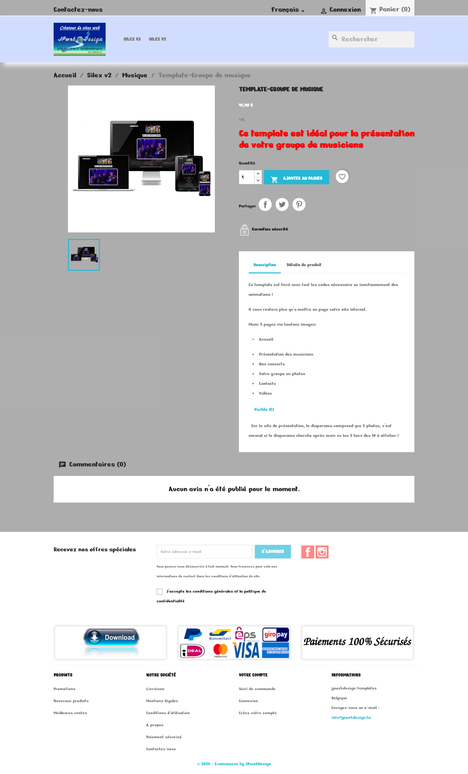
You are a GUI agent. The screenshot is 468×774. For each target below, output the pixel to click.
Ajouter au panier (296, 179)
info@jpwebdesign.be (351, 717)
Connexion (248, 700)
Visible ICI (264, 409)
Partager (265, 204)
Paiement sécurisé (164, 737)
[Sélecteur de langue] (289, 10)
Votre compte (253, 675)
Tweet (282, 204)
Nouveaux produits (71, 700)
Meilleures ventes (70, 712)
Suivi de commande (257, 688)
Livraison (155, 688)
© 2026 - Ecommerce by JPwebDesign (234, 764)
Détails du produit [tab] (304, 265)
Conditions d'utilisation (168, 712)
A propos (154, 725)
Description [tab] (265, 265)
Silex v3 (132, 39)
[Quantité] (246, 177)
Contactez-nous (78, 9)
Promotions (64, 688)
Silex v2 (157, 39)
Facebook (307, 551)
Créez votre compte (258, 712)
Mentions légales (162, 700)
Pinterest (299, 204)
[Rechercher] (371, 39)
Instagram (322, 551)
